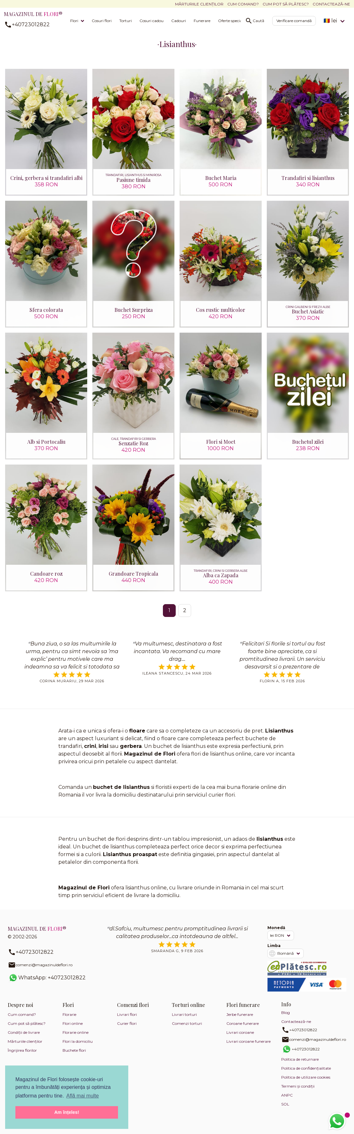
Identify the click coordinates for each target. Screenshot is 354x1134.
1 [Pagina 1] (169, 615)
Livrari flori (127, 1019)
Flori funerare (243, 1010)
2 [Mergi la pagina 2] (184, 615)
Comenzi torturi (187, 1028)
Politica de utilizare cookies (305, 1082)
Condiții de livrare (24, 1037)
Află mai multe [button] (82, 1095)
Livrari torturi (184, 1019)
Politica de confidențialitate (306, 1073)
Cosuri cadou (151, 20)
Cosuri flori (102, 20)
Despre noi (20, 1010)
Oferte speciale (231, 20)
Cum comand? (243, 4)
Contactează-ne (331, 4)
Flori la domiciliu (78, 1046)
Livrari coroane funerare (248, 1046)
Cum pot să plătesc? (286, 4)
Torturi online (188, 1010)
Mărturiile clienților (199, 4)
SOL (285, 1109)
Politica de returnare (300, 1064)
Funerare (202, 20)
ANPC (287, 1100)
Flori (74, 20)
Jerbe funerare (239, 1019)
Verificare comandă (294, 20)
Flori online (73, 1028)
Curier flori (127, 1028)
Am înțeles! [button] (66, 1112)
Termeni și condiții (298, 1091)
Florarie (69, 1019)
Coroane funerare (242, 1028)
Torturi (125, 20)
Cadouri (178, 20)
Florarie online (75, 1037)
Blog (285, 1018)
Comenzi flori (133, 1010)
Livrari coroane (240, 1037)
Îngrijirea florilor (22, 1055)
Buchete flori (74, 1055)
